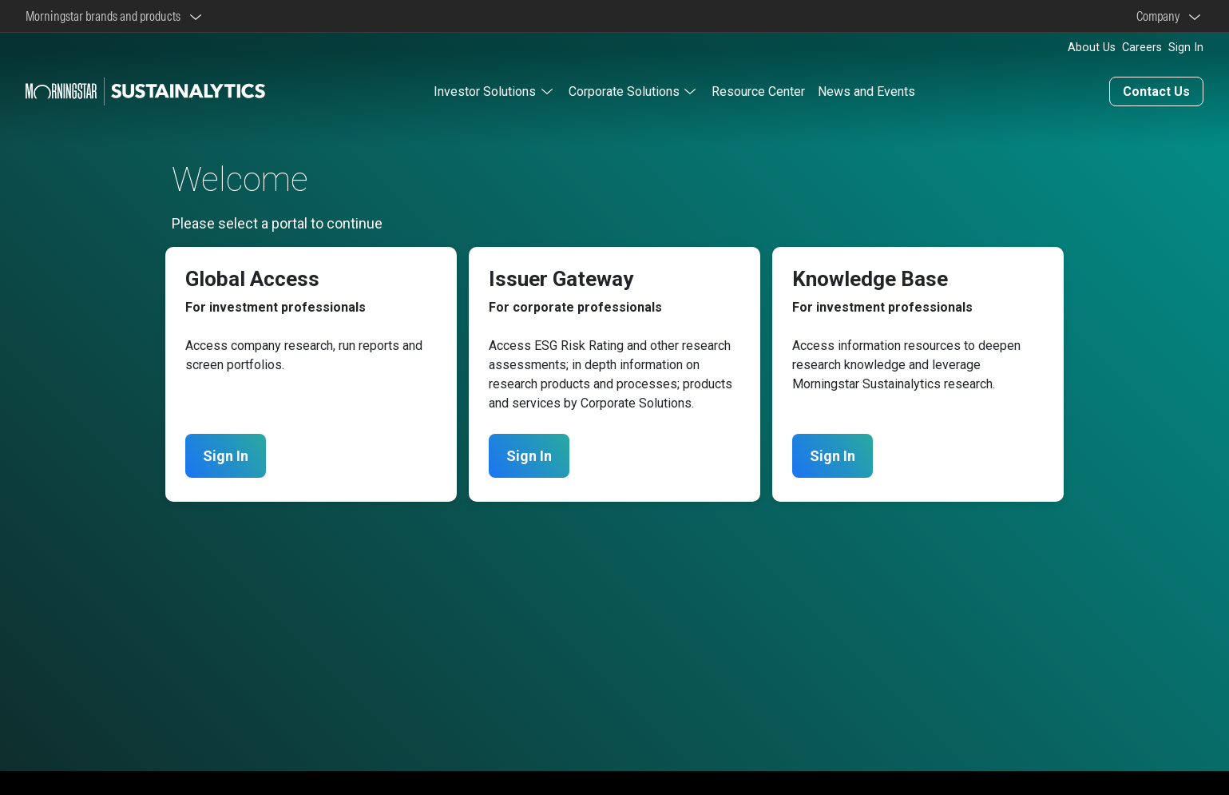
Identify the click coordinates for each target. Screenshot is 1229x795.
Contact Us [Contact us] (1156, 91)
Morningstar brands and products (105, 16)
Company (1160, 16)
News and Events (866, 91)
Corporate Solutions (624, 91)
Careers (1142, 47)
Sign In (1185, 47)
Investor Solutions (485, 91)
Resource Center (758, 91)
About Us (1092, 47)
